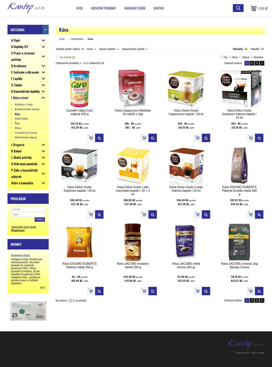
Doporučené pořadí (133, 48)
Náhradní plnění (134, 8)
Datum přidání (107, 48)
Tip (225, 57)
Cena (90, 48)
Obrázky (238, 48)
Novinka (258, 57)
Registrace (18, 230)
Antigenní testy (20, 255)
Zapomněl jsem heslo (23, 226)
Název (76, 48)
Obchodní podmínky (103, 8)
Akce (235, 57)
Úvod (79, 8)
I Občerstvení (76, 39)
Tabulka (254, 48)
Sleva (245, 57)
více (42, 287)
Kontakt (159, 8)
